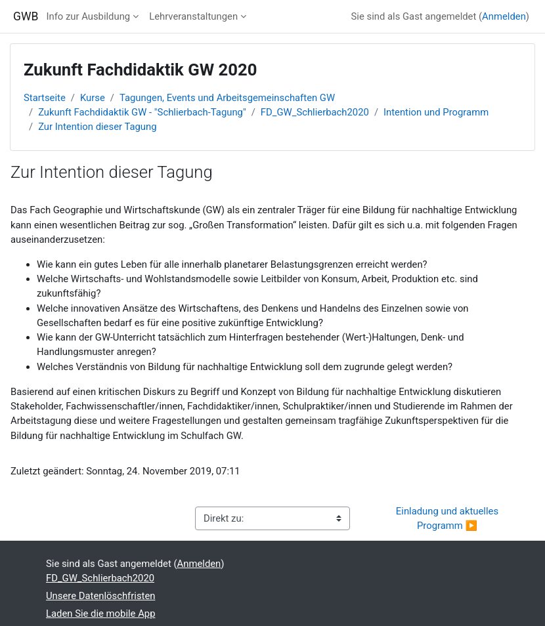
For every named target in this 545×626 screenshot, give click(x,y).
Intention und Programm (436, 112)
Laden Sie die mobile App (100, 613)
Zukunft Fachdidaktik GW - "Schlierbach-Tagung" (142, 112)
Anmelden (504, 16)
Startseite (45, 98)
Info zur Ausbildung (88, 16)
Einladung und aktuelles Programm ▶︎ (448, 518)
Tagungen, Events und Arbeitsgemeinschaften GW (227, 98)
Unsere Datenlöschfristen (100, 596)
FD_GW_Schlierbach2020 (315, 112)
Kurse (92, 98)
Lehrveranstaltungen (193, 16)
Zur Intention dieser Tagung (97, 127)
